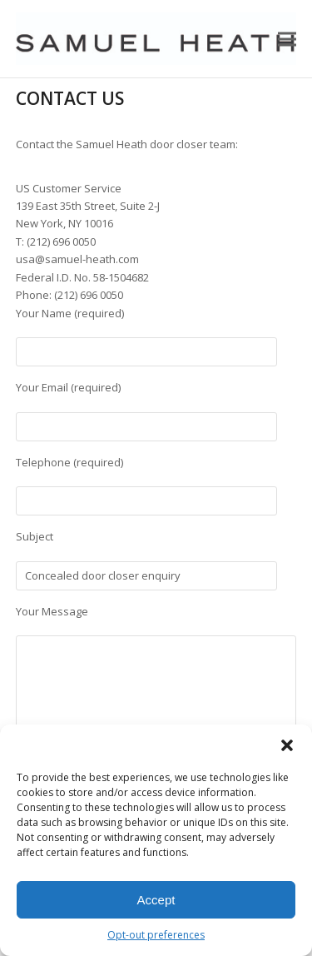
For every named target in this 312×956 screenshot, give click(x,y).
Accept (156, 900)
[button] (287, 745)
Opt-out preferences (156, 935)
